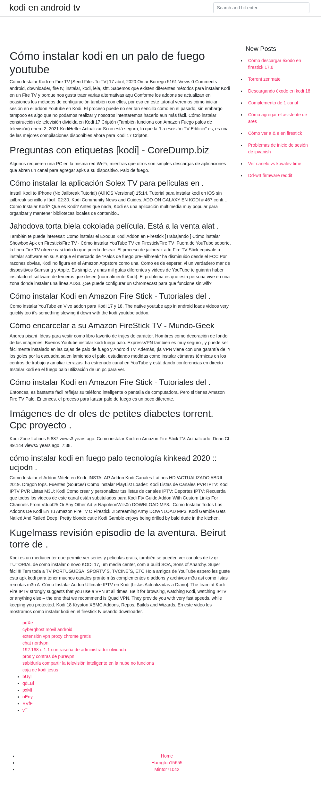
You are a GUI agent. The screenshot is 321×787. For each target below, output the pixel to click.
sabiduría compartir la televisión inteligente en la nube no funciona (88, 663)
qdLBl (28, 683)
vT (25, 710)
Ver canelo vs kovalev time (274, 163)
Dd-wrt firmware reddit (270, 175)
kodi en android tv (44, 8)
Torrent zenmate (264, 79)
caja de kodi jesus (40, 669)
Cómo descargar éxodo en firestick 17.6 (274, 64)
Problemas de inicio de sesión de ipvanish (278, 148)
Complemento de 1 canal (273, 102)
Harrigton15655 (166, 762)
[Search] (261, 7)
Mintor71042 (167, 769)
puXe (27, 622)
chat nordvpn (35, 642)
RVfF (27, 703)
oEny (27, 696)
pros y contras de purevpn (48, 656)
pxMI (27, 690)
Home (167, 756)
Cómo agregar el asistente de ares (277, 118)
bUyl (26, 676)
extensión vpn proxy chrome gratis (56, 636)
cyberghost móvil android (47, 629)
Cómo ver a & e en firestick (275, 133)
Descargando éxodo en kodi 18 (279, 90)
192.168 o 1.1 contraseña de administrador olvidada (74, 649)
